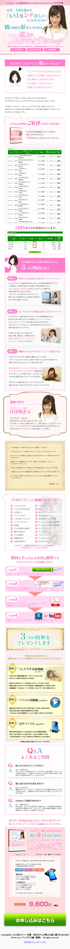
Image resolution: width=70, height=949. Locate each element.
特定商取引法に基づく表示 (35, 942)
